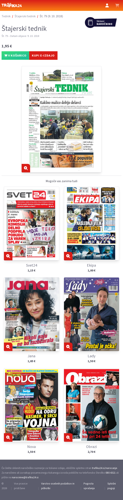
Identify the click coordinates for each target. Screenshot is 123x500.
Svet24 (31, 265)
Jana (31, 356)
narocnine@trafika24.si (25, 477)
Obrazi (91, 447)
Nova (31, 447)
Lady (91, 356)
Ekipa (91, 265)
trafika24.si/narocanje (104, 468)
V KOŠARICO (15, 55)
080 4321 (111, 473)
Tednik (6, 16)
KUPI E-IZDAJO (43, 55)
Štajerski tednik (25, 16)
